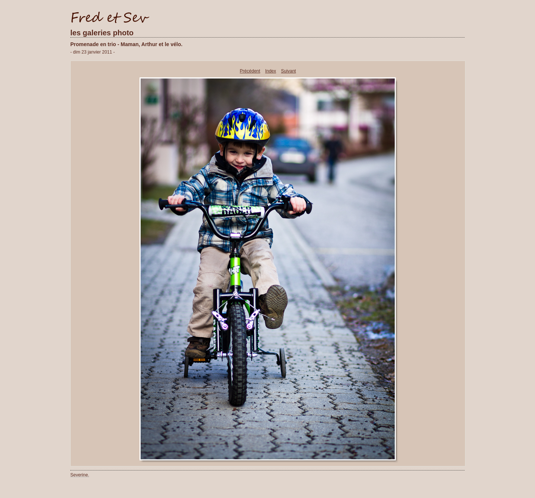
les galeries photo (102, 33)
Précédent (250, 71)
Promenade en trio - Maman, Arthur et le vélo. (126, 44)
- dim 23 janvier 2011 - (92, 52)
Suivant (288, 71)
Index (270, 71)
